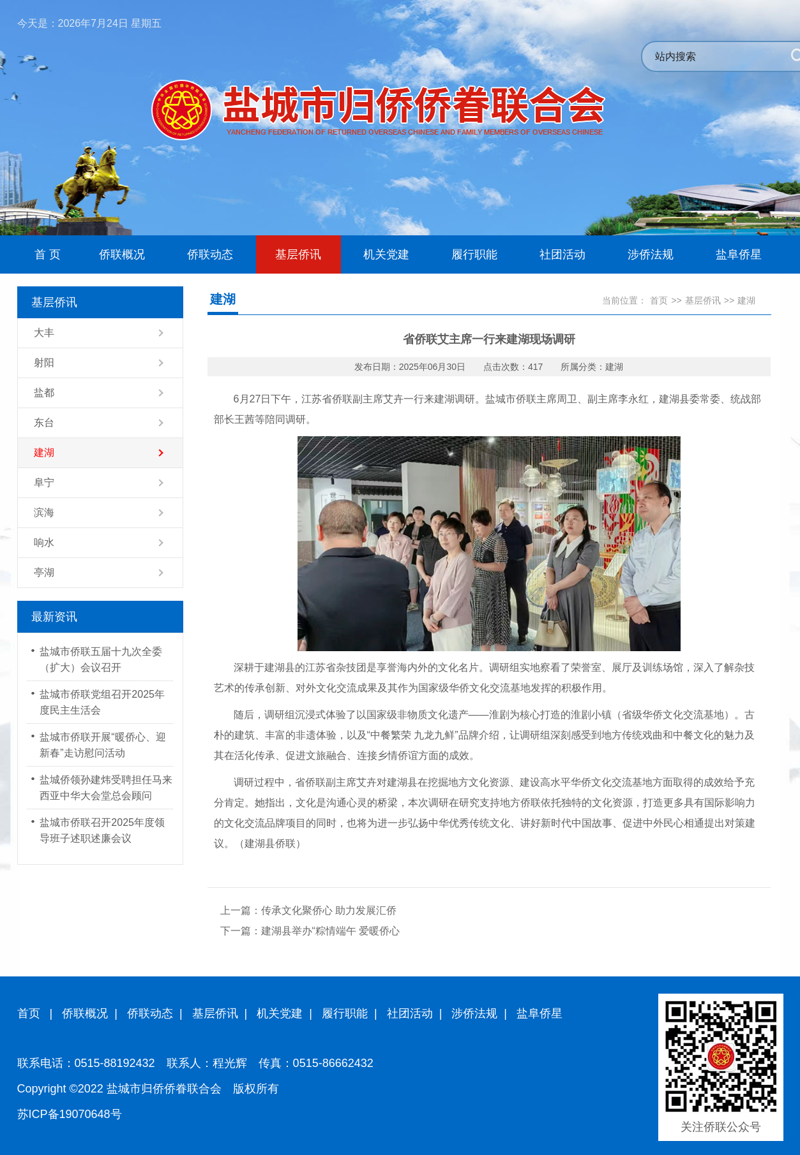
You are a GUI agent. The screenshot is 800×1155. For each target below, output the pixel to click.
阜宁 (44, 482)
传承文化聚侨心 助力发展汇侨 (328, 910)
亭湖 (44, 572)
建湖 (44, 452)
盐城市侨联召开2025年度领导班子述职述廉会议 (102, 830)
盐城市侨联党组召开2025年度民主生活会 (102, 702)
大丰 (44, 332)
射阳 (44, 362)
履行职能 (345, 1013)
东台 (44, 422)
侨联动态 (150, 1013)
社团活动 (410, 1013)
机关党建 (280, 1013)
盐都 (44, 392)
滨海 (44, 512)
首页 (659, 300)
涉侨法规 (474, 1013)
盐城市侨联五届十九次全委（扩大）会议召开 (101, 659)
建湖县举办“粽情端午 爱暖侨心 (330, 930)
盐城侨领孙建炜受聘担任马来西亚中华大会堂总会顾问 (106, 787)
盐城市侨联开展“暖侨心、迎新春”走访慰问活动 (102, 745)
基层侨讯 (703, 300)
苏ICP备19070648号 (69, 1114)
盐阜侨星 (539, 1013)
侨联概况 (85, 1013)
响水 (44, 542)
